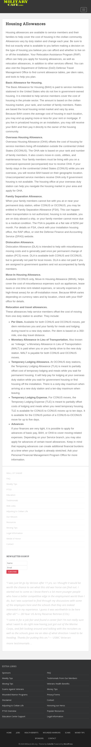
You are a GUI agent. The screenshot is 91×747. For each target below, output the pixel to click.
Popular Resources (55, 711)
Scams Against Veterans (13, 689)
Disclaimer (7, 700)
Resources (11, 522)
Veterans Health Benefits (58, 683)
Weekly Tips (11, 484)
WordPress (68, 744)
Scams (67, 732)
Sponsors (6, 672)
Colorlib (50, 744)
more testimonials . (18, 643)
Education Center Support (13, 716)
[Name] (16, 563)
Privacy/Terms (53, 694)
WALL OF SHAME (14, 473)
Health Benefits (31, 732)
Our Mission (11, 516)
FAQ (8, 478)
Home (9, 732)
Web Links (11, 506)
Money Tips (52, 689)
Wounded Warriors (51, 732)
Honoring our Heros (56, 705)
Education (10, 495)
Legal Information (14, 533)
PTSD (9, 489)
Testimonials (12, 500)
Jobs (18, 732)
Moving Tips (11, 527)
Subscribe (12, 572)
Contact (10, 544)
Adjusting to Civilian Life (17, 511)
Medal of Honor (13, 538)
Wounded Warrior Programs (15, 694)
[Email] (16, 567)
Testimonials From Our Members (62, 678)
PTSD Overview (9, 711)
